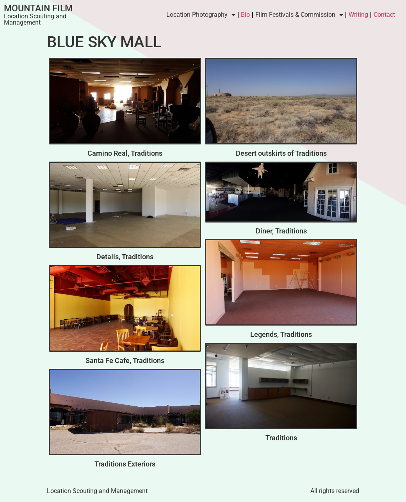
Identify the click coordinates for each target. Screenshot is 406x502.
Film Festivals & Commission (299, 15)
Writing (358, 14)
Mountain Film (38, 8)
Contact (384, 14)
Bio (245, 14)
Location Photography (200, 15)
